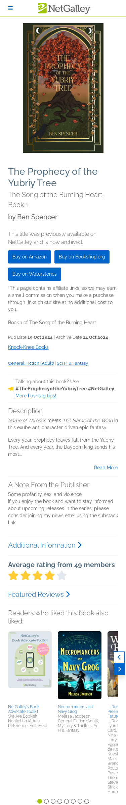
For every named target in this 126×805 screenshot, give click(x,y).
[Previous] (119, 657)
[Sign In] (10, 8)
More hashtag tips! (35, 395)
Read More (106, 467)
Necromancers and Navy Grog (75, 709)
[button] (30, 666)
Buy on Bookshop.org (82, 256)
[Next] (119, 669)
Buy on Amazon (29, 256)
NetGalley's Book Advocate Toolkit (23, 709)
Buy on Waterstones (34, 274)
